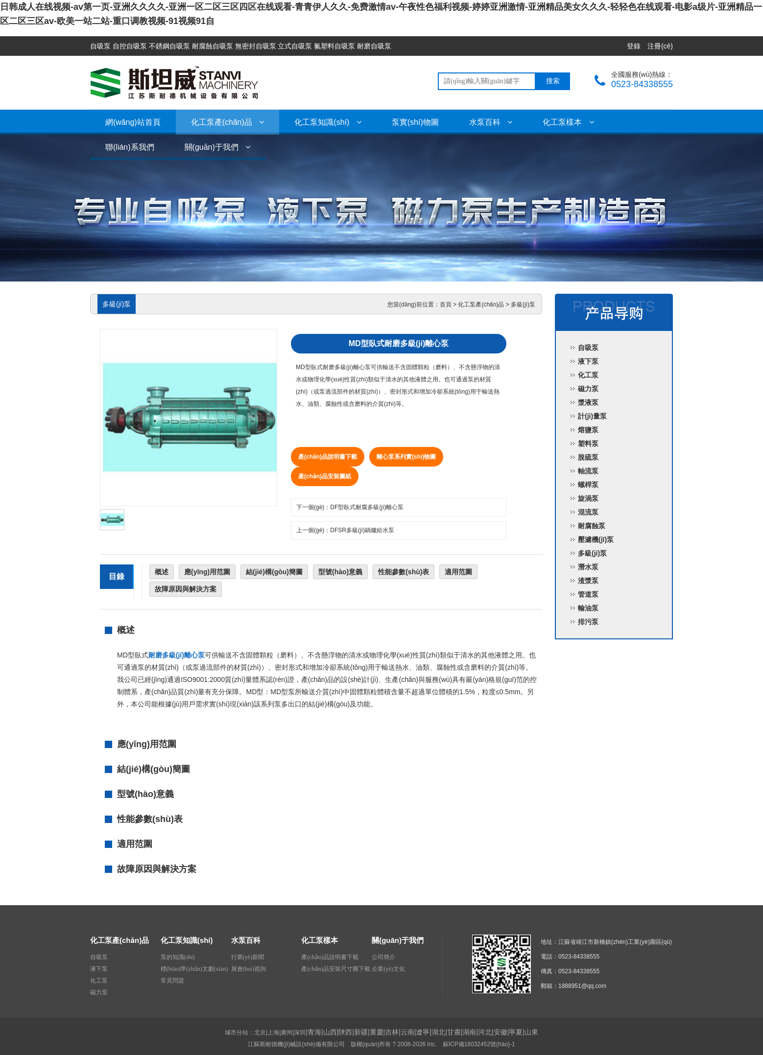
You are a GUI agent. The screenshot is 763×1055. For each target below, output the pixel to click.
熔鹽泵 (588, 430)
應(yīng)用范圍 (207, 572)
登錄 (634, 46)
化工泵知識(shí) (327, 122)
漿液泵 (588, 402)
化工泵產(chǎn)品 (227, 122)
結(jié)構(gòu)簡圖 (274, 572)
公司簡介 (383, 957)
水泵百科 (490, 122)
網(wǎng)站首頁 (133, 122)
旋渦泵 (588, 498)
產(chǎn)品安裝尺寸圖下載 (335, 968)
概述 (161, 572)
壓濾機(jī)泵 (596, 539)
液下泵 (588, 361)
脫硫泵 (588, 457)
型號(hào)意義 (340, 572)
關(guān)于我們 (218, 147)
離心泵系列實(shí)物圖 (406, 456)
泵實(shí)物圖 (415, 122)
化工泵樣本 (568, 122)
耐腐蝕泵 (591, 526)
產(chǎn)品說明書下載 (327, 456)
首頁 (446, 304)
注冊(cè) (660, 46)
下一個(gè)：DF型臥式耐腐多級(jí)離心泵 (350, 507)
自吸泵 (588, 348)
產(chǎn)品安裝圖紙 (324, 476)
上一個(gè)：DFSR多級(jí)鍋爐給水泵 (345, 530)
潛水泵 (588, 567)
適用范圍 (458, 572)
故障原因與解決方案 (185, 589)
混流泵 (588, 512)
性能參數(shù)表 (403, 572)
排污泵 (588, 622)
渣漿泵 (588, 581)
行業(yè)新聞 (247, 957)
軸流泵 (588, 471)
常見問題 (172, 980)
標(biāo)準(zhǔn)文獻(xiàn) (194, 968)
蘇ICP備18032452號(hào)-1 (479, 1044)
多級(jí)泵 (523, 304)
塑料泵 (588, 443)
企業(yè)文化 (388, 968)
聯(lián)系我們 (129, 147)
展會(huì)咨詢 (248, 968)
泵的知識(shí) (178, 957)
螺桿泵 (588, 485)
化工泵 (588, 375)
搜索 (553, 81)
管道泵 (588, 594)
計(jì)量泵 (592, 416)
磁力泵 (588, 389)
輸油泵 (588, 608)
